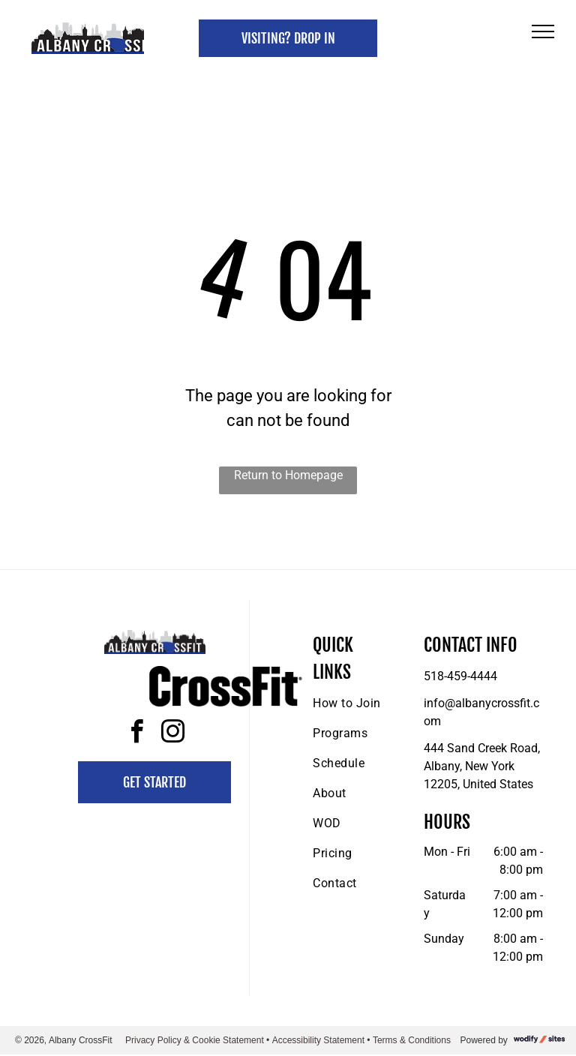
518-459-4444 (460, 676)
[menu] (543, 31)
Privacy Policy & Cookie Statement (194, 1040)
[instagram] (172, 733)
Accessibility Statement (318, 1040)
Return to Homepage (288, 475)
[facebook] (136, 733)
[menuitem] (367, 703)
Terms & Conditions (412, 1040)
